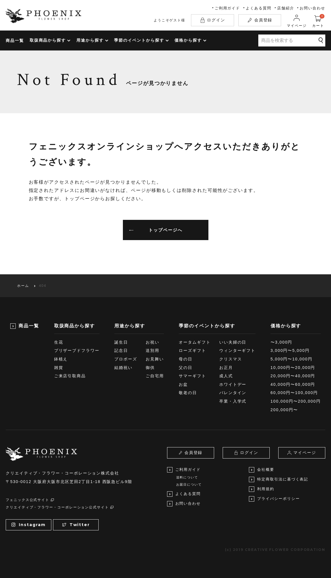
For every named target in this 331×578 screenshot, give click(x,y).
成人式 (226, 376)
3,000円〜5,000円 (290, 350)
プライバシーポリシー (274, 499)
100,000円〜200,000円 (296, 401)
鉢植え (61, 359)
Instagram (28, 524)
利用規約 (261, 489)
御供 (150, 367)
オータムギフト (194, 342)
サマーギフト (192, 376)
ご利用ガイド (227, 8)
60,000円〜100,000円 (294, 392)
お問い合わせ (312, 8)
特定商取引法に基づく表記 (278, 479)
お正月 (226, 367)
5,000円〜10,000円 (291, 359)
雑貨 (58, 367)
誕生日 (121, 342)
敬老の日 (188, 392)
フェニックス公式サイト (30, 500)
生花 (58, 342)
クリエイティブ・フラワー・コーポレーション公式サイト (60, 507)
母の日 (185, 359)
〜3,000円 (281, 342)
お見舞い (155, 359)
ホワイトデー (233, 384)
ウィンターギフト (237, 350)
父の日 (185, 367)
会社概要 (261, 469)
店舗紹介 (285, 8)
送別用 (152, 350)
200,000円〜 (284, 409)
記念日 (121, 350)
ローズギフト (192, 350)
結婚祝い (123, 367)
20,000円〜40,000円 (293, 376)
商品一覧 (15, 40)
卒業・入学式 (233, 401)
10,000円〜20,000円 (293, 367)
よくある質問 (258, 8)
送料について (187, 477)
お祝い (152, 342)
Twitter (76, 524)
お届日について (189, 484)
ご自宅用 (155, 376)
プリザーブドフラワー (76, 350)
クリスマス (230, 359)
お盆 (183, 384)
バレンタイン (233, 392)
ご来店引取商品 (70, 376)
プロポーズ (125, 359)
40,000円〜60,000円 (293, 384)
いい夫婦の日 (233, 342)
